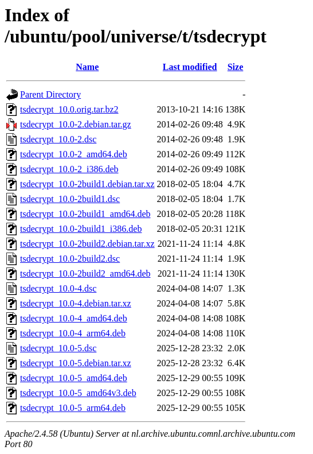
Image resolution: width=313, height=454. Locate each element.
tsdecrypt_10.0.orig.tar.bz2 (69, 109)
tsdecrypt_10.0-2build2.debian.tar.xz (87, 244)
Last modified (190, 67)
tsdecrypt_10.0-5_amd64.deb (73, 378)
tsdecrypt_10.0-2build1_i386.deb (81, 229)
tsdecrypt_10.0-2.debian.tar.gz (75, 124)
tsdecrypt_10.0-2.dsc (58, 139)
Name (87, 67)
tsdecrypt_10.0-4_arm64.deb (73, 333)
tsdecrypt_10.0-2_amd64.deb (73, 154)
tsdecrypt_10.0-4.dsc (58, 288)
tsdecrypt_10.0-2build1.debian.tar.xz (87, 184)
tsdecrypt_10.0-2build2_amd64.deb (85, 273)
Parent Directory (50, 94)
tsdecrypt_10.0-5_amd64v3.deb (78, 393)
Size (236, 67)
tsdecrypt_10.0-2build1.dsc (70, 199)
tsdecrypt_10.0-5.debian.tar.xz (75, 363)
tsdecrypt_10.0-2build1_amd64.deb (85, 214)
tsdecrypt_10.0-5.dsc (58, 348)
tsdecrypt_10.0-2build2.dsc (70, 258)
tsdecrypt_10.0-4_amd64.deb (73, 318)
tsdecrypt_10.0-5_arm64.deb (73, 408)
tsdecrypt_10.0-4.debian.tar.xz (75, 303)
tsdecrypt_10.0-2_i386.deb (69, 169)
